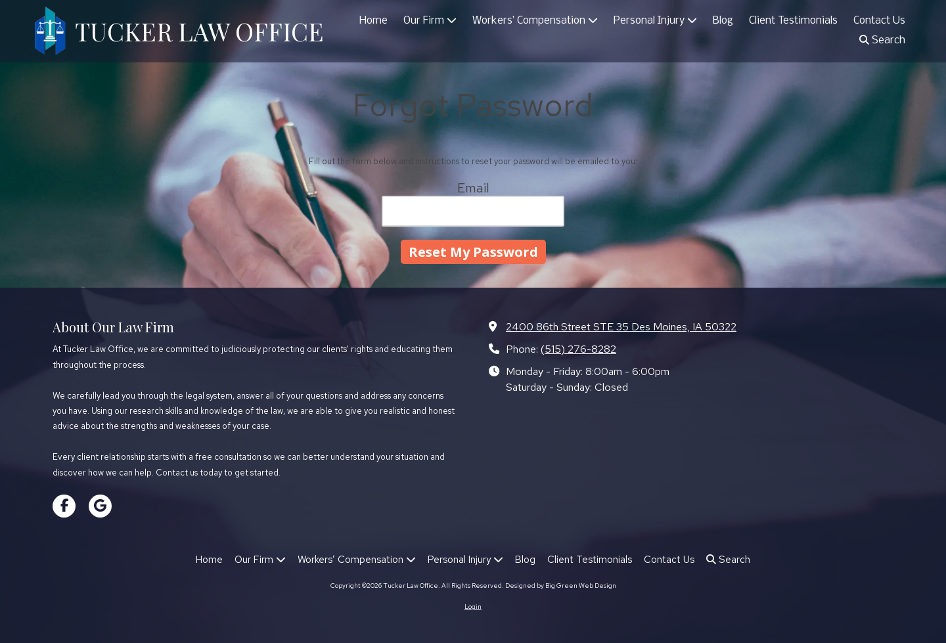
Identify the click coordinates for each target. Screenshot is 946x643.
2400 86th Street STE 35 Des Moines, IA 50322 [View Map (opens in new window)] (621, 326)
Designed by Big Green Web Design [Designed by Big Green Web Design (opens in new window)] (560, 585)
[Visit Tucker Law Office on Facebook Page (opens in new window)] (64, 506)
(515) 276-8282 (578, 349)
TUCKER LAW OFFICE (199, 30)
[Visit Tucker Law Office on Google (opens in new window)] (100, 506)
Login (473, 606)
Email (473, 187)
